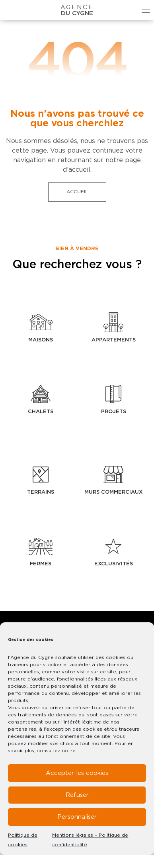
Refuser (77, 795)
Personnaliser (77, 817)
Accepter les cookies (77, 773)
